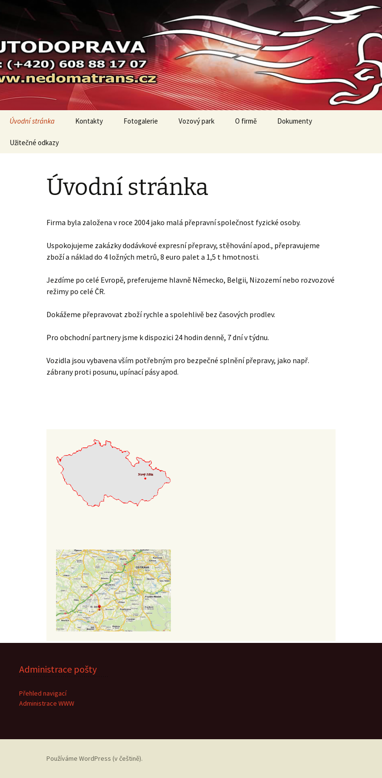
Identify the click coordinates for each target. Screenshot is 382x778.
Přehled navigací (43, 693)
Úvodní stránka (32, 121)
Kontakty (89, 121)
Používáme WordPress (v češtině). (94, 758)
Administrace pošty (58, 669)
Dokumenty (294, 121)
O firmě (246, 121)
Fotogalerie (141, 121)
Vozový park (196, 121)
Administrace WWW (46, 703)
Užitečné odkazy (34, 142)
